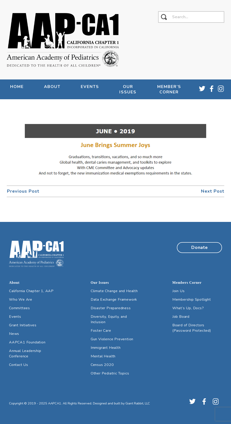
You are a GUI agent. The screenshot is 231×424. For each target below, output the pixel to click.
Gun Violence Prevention (112, 339)
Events (90, 86)
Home (17, 86)
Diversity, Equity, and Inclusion (109, 319)
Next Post (212, 191)
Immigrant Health (106, 347)
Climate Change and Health (114, 291)
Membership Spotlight (191, 299)
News (14, 333)
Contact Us (18, 364)
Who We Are (20, 299)
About (52, 86)
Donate (199, 247)
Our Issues (127, 89)
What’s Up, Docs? (188, 308)
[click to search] (164, 17)
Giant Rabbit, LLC (137, 403)
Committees (19, 308)
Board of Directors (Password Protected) (191, 328)
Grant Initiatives (23, 325)
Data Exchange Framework (114, 299)
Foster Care (101, 330)
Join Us (178, 291)
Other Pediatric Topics (110, 373)
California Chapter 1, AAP (31, 291)
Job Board (180, 316)
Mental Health (103, 356)
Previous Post (23, 191)
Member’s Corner (169, 89)
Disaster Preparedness (111, 308)
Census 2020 (102, 364)
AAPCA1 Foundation (27, 342)
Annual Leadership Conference (25, 353)
